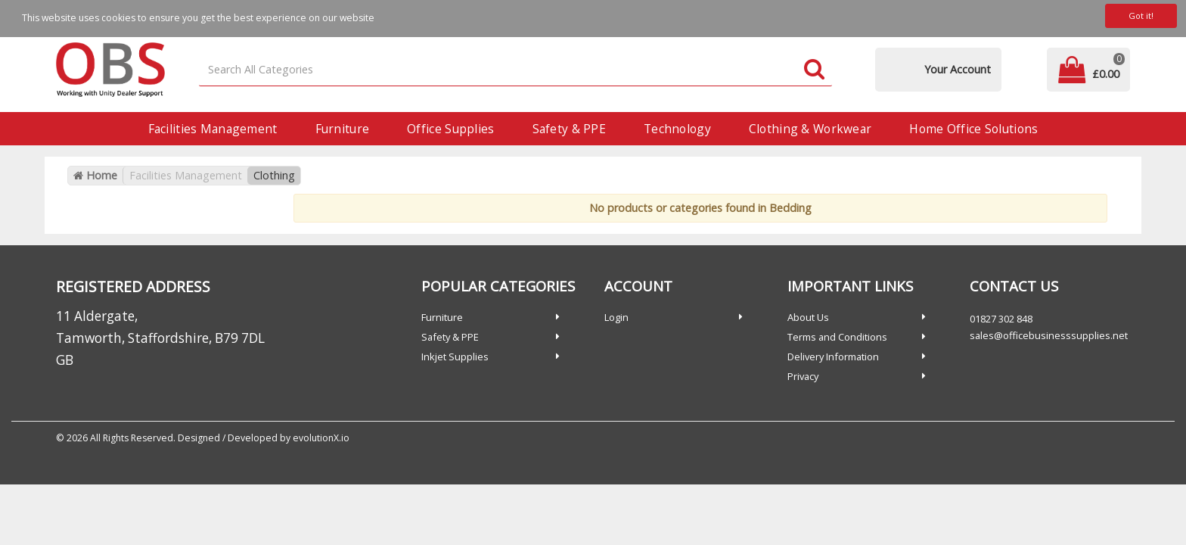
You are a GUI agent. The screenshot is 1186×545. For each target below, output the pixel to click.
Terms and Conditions (837, 337)
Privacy (802, 376)
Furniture (342, 128)
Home (95, 175)
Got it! (1141, 15)
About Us (808, 317)
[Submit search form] (814, 70)
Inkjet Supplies (455, 356)
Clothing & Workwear (810, 128)
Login (616, 317)
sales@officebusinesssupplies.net (1049, 335)
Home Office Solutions (973, 128)
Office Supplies (450, 128)
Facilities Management (213, 128)
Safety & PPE (569, 128)
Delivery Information (833, 356)
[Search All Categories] (516, 70)
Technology (677, 128)
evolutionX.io (321, 437)
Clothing (274, 175)
